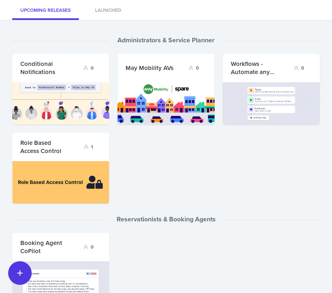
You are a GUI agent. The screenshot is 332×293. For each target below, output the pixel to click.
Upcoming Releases (45, 10)
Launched (108, 10)
